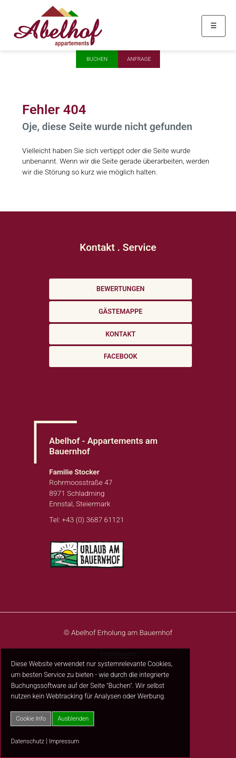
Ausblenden (73, 718)
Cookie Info (31, 718)
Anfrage (139, 59)
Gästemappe (121, 311)
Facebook (120, 356)
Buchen (97, 59)
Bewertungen (121, 289)
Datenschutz (27, 741)
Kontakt (120, 334)
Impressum (64, 741)
